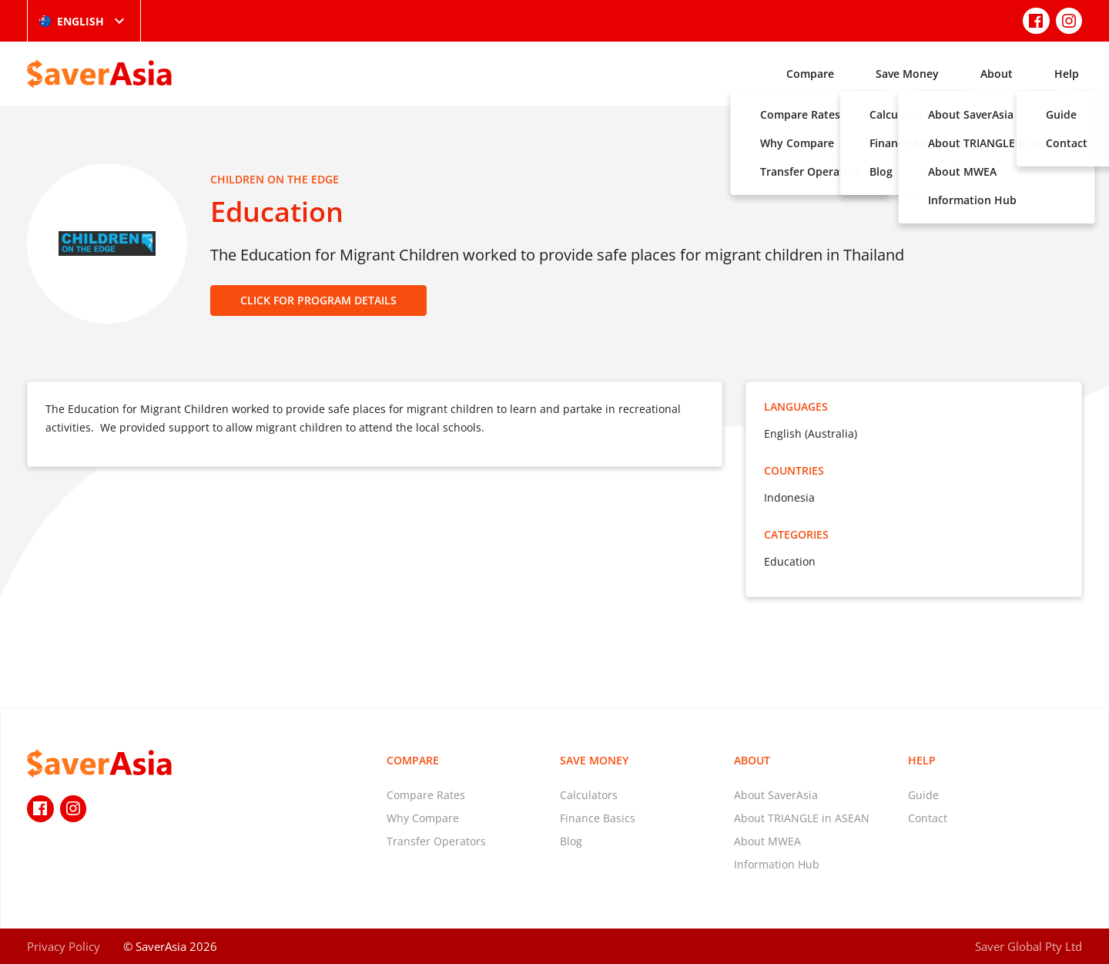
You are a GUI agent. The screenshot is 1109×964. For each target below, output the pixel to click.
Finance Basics (597, 818)
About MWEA (767, 841)
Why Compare (423, 818)
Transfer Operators (436, 841)
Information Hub (776, 864)
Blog (571, 841)
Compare (810, 73)
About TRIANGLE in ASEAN (801, 818)
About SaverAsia (776, 795)
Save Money (907, 73)
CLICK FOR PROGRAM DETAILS (318, 300)
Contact (927, 818)
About (996, 73)
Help (1066, 73)
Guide (923, 795)
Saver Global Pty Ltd (1028, 946)
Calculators (589, 795)
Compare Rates (426, 795)
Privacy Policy (63, 946)
